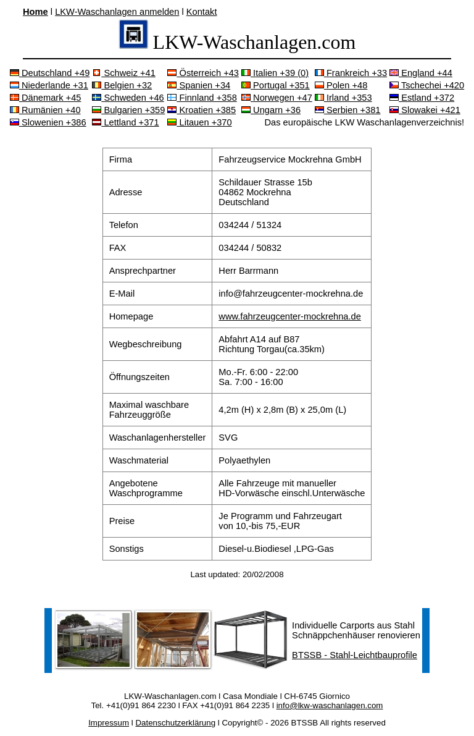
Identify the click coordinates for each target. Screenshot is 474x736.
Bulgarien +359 (128, 110)
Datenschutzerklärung (175, 722)
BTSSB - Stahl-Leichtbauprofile (354, 655)
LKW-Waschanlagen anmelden (117, 12)
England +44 (420, 73)
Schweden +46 (128, 98)
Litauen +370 (199, 122)
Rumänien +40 (45, 110)
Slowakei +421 (424, 110)
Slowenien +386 (48, 122)
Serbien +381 (348, 110)
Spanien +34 (198, 85)
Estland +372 (421, 98)
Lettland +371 (125, 122)
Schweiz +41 (124, 73)
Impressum (108, 722)
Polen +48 (341, 85)
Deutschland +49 (49, 73)
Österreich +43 (203, 73)
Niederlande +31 (49, 85)
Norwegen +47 (276, 98)
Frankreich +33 (351, 73)
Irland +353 (343, 98)
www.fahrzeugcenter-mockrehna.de (289, 316)
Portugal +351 (275, 85)
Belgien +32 (122, 85)
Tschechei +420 (426, 85)
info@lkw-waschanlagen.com (329, 705)
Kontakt (201, 12)
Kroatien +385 (201, 110)
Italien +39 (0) (275, 73)
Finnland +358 (201, 98)
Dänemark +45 (45, 98)
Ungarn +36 (271, 110)
